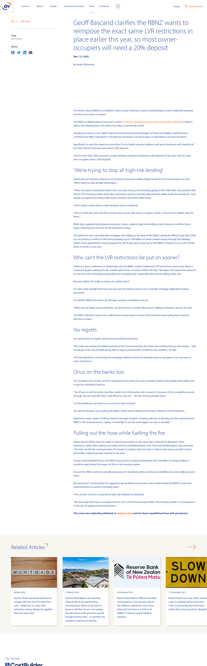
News (91, 6)
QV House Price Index (74, 6)
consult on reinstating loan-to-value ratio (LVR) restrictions (152, 121)
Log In (177, 6)
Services (26, 6)
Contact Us (104, 6)
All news (21, 21)
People (54, 6)
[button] (191, 546)
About (41, 6)
